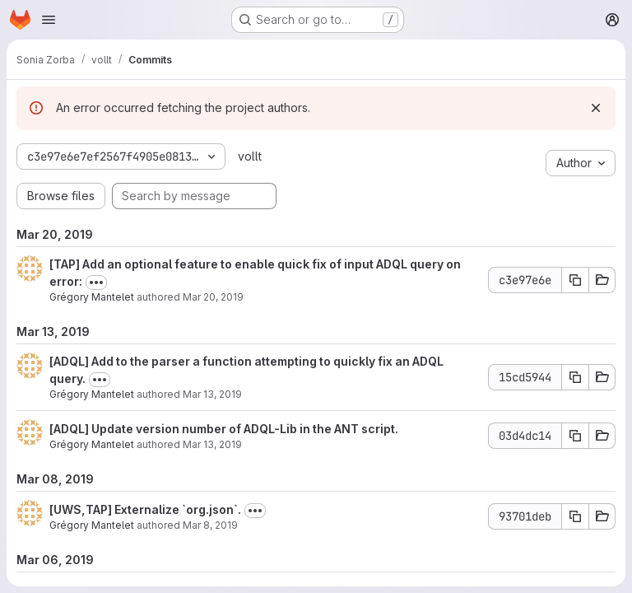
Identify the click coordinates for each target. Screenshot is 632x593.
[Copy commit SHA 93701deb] (575, 516)
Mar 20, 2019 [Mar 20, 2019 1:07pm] (213, 297)
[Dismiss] (596, 108)
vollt (250, 156)
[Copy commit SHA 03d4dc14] (575, 436)
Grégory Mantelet (91, 297)
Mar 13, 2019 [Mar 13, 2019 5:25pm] (212, 394)
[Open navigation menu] (48, 20)
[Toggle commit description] (96, 282)
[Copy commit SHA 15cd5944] (575, 377)
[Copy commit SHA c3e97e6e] (575, 280)
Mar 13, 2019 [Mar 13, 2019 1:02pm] (212, 444)
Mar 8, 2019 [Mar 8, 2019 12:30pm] (210, 525)
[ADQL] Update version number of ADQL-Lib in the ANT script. (223, 429)
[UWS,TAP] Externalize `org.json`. (145, 509)
